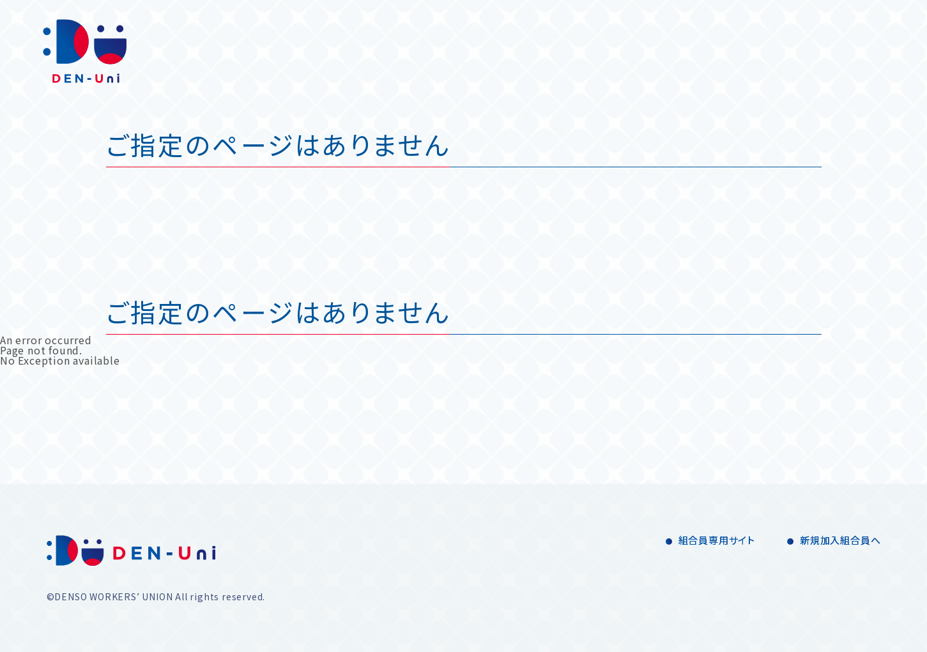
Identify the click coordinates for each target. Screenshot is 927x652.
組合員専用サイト (716, 540)
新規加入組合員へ (840, 540)
